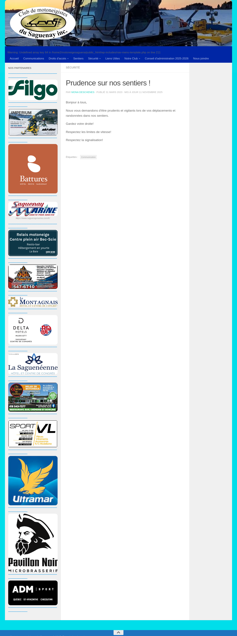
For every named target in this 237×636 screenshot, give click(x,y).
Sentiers (78, 58)
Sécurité (93, 58)
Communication (88, 157)
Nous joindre (201, 58)
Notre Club (131, 58)
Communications (33, 58)
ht (17, 218)
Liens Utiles (112, 58)
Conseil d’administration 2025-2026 (167, 58)
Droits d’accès (57, 58)
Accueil (14, 58)
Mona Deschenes (82, 92)
